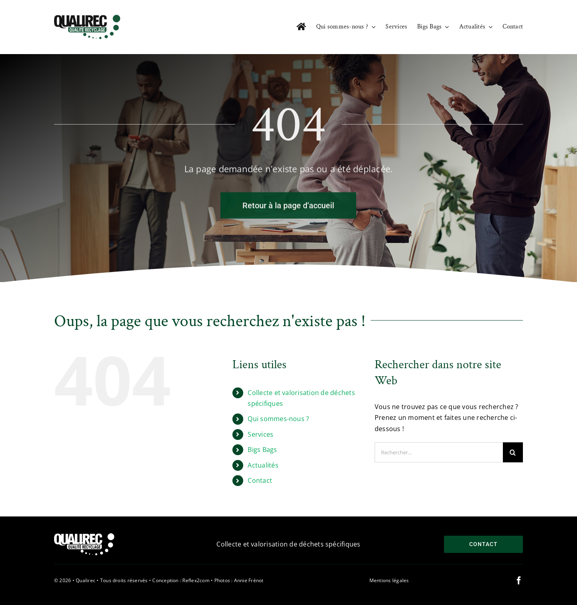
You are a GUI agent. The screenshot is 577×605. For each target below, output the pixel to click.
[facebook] (519, 581)
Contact (260, 480)
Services (260, 434)
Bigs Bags (262, 449)
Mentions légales (389, 580)
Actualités (263, 465)
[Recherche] (513, 452)
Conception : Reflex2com (181, 580)
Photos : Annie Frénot (239, 580)
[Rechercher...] (439, 452)
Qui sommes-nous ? (278, 418)
